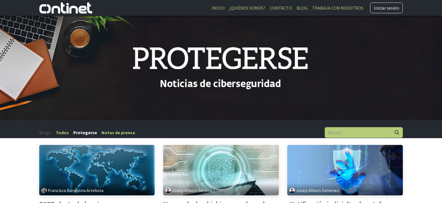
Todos (62, 132)
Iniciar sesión (386, 8)
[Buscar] (397, 132)
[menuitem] (218, 8)
